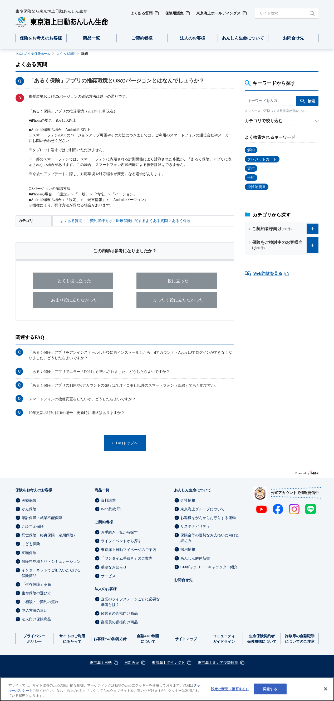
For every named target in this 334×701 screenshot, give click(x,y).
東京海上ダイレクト (168, 662)
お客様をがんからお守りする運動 (208, 518)
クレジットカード (262, 159)
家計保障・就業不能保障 (42, 518)
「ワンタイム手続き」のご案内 (127, 558)
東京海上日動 (101, 662)
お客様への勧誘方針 (110, 639)
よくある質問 (65, 54)
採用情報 (187, 549)
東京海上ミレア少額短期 (218, 662)
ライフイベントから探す (121, 541)
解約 (251, 150)
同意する (270, 689)
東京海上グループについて (202, 509)
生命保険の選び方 (36, 593)
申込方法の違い (34, 610)
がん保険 (29, 509)
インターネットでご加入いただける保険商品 (51, 573)
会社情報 (187, 500)
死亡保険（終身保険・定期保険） (49, 535)
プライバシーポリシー (34, 639)
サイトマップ (186, 639)
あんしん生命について (192, 490)
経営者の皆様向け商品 (119, 613)
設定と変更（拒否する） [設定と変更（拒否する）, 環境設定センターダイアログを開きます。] (230, 689)
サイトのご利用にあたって (72, 639)
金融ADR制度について (148, 639)
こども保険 (31, 544)
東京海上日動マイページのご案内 (128, 549)
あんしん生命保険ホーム (33, 54)
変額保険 (29, 553)
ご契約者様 (104, 522)
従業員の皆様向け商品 (119, 622)
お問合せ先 (183, 580)
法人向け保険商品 (36, 619)
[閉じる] (325, 689)
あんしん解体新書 (195, 558)
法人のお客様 (106, 589)
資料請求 (108, 500)
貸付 (251, 168)
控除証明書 (256, 187)
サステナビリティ (195, 526)
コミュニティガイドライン (224, 639)
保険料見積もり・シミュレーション (51, 561)
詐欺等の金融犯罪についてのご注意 (300, 639)
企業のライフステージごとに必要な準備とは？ (130, 602)
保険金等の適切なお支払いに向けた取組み (209, 538)
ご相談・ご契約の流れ (40, 602)
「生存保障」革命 (36, 584)
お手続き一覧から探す (119, 532)
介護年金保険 (33, 526)
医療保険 (29, 500)
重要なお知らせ (114, 567)
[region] (167, 689)
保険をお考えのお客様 (33, 490)
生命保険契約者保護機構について (262, 639)
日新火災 (131, 662)
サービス (108, 576)
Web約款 (108, 509)
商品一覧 (102, 490)
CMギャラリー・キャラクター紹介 (209, 567)
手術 (251, 178)
